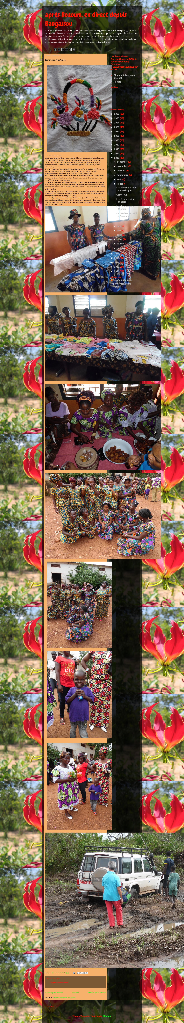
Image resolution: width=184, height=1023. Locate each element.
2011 (117, 271)
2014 (117, 258)
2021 (117, 136)
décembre (122, 162)
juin (119, 226)
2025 (117, 118)
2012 (117, 267)
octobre (121, 170)
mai (119, 230)
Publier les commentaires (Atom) (65, 997)
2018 (117, 149)
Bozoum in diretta (122, 280)
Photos (117, 82)
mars (120, 239)
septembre (123, 175)
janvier (121, 248)
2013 (117, 262)
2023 (117, 127)
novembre (122, 166)
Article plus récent (54, 992)
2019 (117, 144)
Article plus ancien (97, 992)
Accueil (75, 992)
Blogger (106, 1016)
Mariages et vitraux (126, 220)
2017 (117, 153)
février (121, 243)
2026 (117, 114)
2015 (117, 253)
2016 (117, 158)
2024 (117, 122)
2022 (117, 131)
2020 (117, 140)
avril (119, 235)
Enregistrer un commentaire (59, 983)
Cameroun (122, 195)
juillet (120, 184)
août (119, 179)
